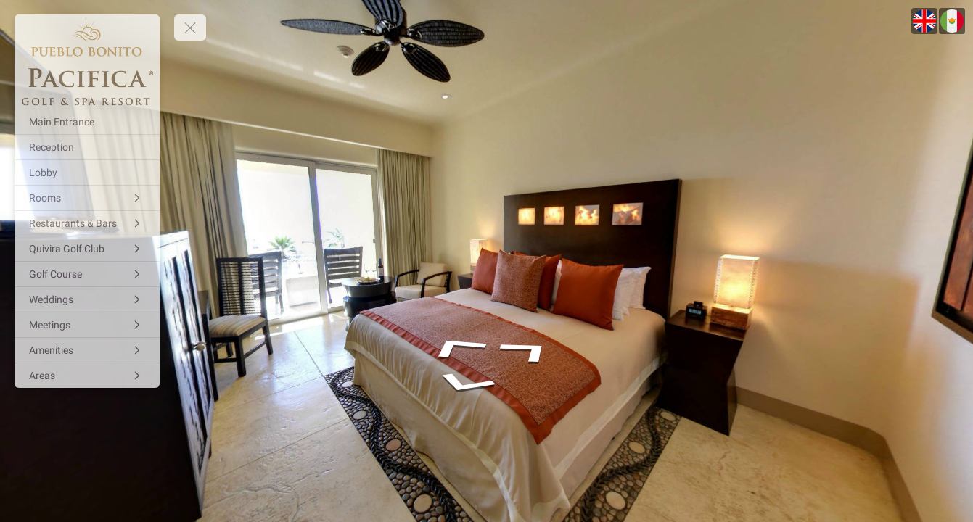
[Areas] (87, 375)
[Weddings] (87, 299)
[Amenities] (87, 350)
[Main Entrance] (87, 121)
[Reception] (87, 147)
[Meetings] (87, 324)
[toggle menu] (190, 27)
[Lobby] (87, 172)
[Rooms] (87, 198)
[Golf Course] (87, 274)
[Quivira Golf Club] (87, 248)
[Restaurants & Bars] (87, 223)
